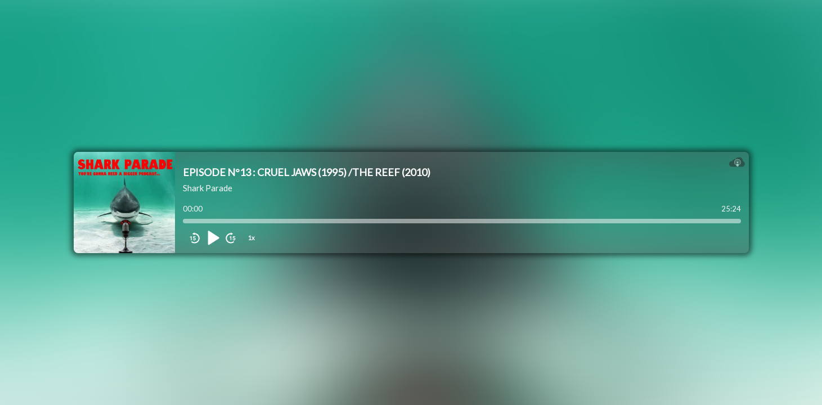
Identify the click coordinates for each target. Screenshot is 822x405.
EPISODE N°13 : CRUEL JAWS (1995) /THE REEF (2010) (306, 172)
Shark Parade (207, 188)
